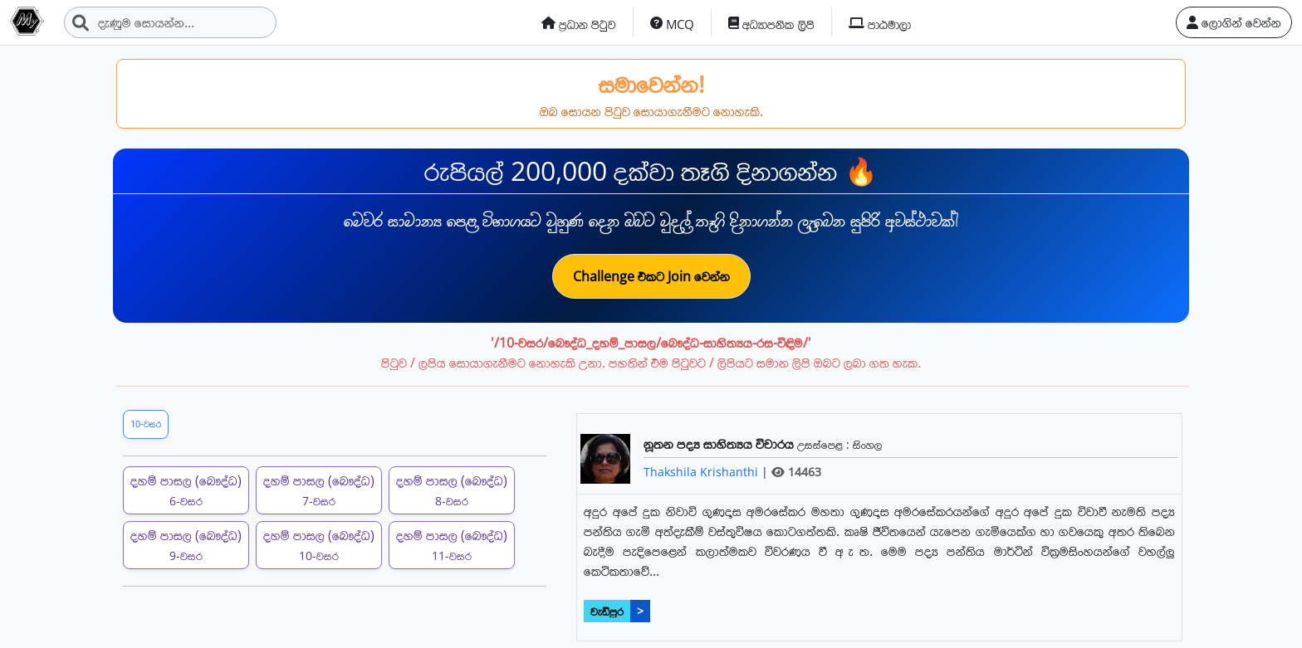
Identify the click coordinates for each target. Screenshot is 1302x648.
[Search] (170, 22)
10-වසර (145, 423)
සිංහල (867, 444)
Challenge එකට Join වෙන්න (651, 276)
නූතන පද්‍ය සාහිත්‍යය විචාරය (720, 444)
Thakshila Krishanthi (702, 472)
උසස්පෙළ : (825, 444)
